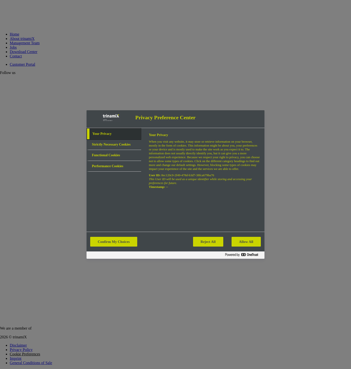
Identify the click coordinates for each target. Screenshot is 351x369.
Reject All (208, 242)
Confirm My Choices (114, 242)
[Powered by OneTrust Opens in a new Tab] (243, 256)
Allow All (246, 242)
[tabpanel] (204, 163)
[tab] (114, 134)
